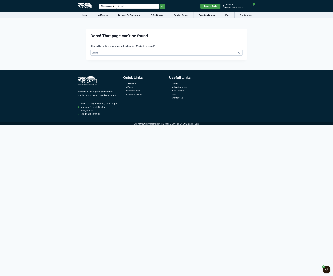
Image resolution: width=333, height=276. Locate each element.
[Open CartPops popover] (326, 269)
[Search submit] (162, 6)
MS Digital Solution (191, 124)
